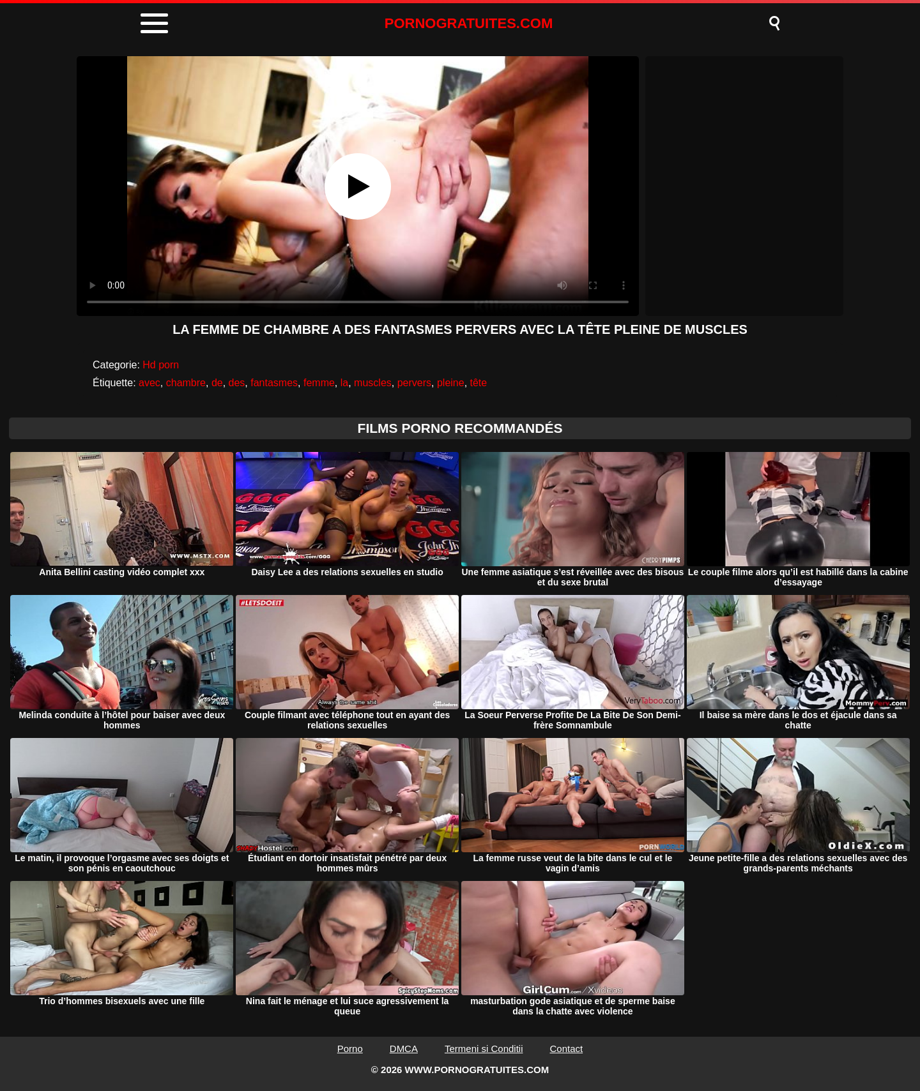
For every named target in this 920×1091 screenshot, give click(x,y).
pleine (450, 382)
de (217, 382)
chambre (186, 382)
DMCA (404, 1048)
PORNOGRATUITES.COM (469, 23)
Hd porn (160, 364)
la (344, 382)
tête (478, 382)
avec (149, 382)
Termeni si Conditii (484, 1048)
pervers (414, 382)
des (237, 382)
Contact (566, 1048)
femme (319, 382)
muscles (373, 382)
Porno (350, 1048)
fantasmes (274, 382)
